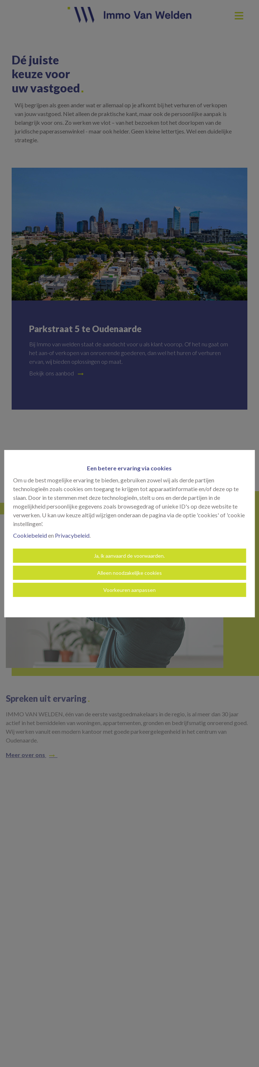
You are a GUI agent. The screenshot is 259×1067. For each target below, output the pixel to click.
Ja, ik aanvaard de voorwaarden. (129, 556)
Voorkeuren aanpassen (129, 590)
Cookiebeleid (30, 535)
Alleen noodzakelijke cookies (129, 573)
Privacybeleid (72, 535)
